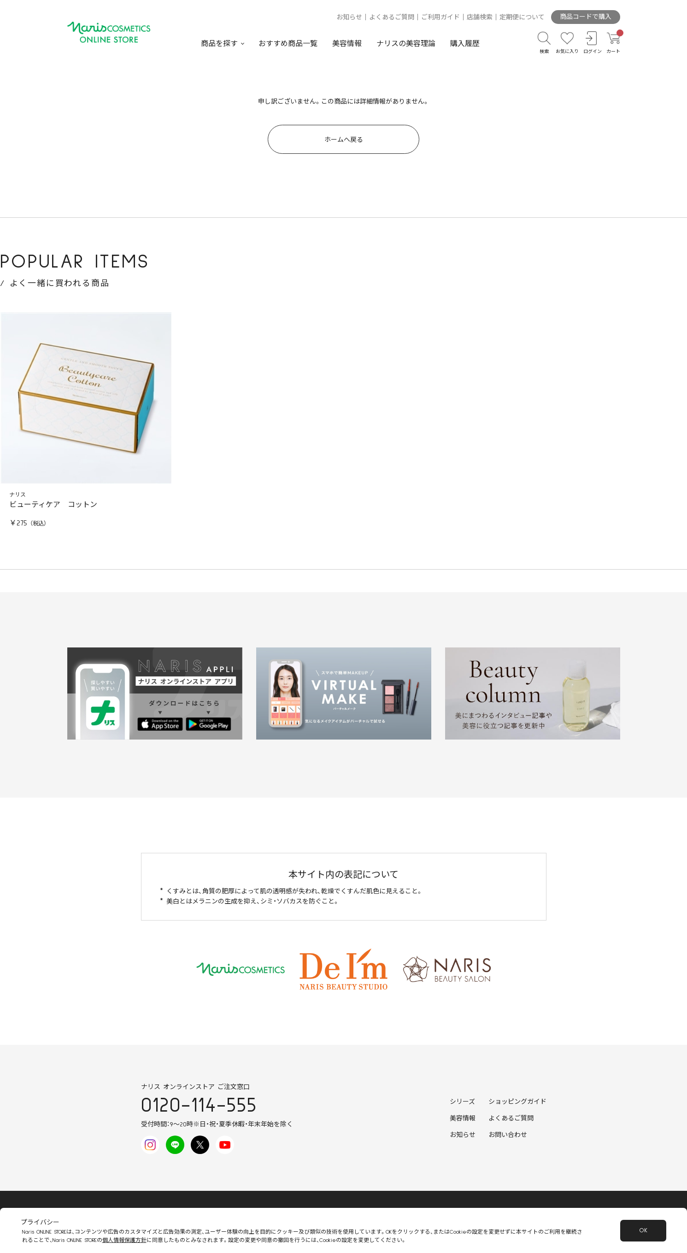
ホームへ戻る (343, 140)
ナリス (17, 494)
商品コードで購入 (585, 17)
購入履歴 (465, 43)
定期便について (522, 17)
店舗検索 (480, 17)
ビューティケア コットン (53, 504)
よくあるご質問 (391, 17)
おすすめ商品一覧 (287, 43)
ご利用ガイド (440, 17)
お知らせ (349, 17)
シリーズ (462, 1102)
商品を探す (219, 43)
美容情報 (347, 43)
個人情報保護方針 (124, 1240)
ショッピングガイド (517, 1102)
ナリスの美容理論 (405, 43)
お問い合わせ (507, 1135)
